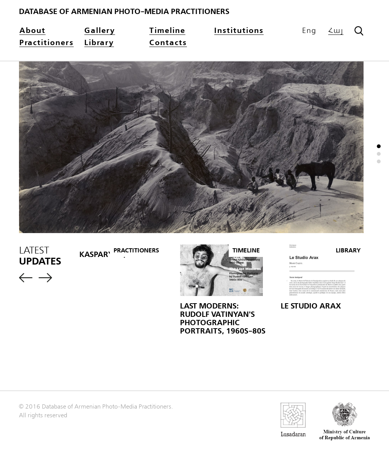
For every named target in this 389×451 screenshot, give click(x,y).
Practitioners (46, 43)
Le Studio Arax (311, 306)
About (32, 31)
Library (99, 43)
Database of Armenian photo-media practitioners (124, 11)
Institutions (239, 31)
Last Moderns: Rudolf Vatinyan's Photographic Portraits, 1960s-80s (223, 318)
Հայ (335, 31)
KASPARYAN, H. (107, 254)
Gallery (99, 31)
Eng (309, 30)
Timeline (167, 31)
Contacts (168, 43)
